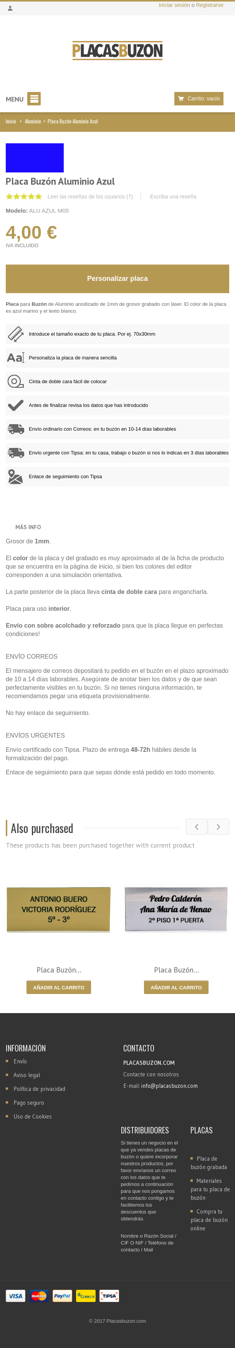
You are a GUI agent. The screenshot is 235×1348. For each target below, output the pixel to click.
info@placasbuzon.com (169, 1085)
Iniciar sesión (175, 5)
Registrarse (209, 5)
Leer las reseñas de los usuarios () (90, 197)
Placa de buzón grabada (208, 1163)
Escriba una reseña (173, 197)
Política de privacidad (39, 1088)
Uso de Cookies (32, 1116)
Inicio (11, 121)
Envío (20, 1061)
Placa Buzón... (58, 969)
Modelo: (17, 210)
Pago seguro (28, 1102)
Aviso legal (26, 1075)
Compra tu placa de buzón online (209, 1220)
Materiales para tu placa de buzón (210, 1189)
